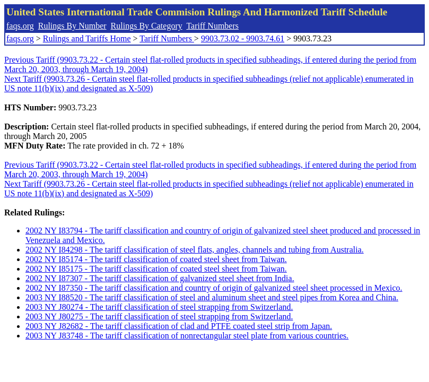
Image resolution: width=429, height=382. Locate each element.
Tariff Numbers (212, 25)
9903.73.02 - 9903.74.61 (242, 38)
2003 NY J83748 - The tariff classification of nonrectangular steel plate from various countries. (186, 335)
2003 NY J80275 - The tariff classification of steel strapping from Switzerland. (159, 316)
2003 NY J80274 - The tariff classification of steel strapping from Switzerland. (159, 306)
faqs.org (20, 25)
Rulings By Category (146, 25)
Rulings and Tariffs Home (87, 38)
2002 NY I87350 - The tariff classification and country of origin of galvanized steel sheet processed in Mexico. (213, 287)
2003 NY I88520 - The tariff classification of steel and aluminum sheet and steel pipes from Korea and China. (211, 297)
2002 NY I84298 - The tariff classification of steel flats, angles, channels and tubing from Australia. (194, 249)
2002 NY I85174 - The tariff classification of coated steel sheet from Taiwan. (156, 259)
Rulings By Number (72, 25)
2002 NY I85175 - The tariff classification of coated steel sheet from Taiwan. (156, 268)
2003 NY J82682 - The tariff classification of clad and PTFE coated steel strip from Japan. (178, 326)
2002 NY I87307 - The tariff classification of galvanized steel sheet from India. (159, 278)
